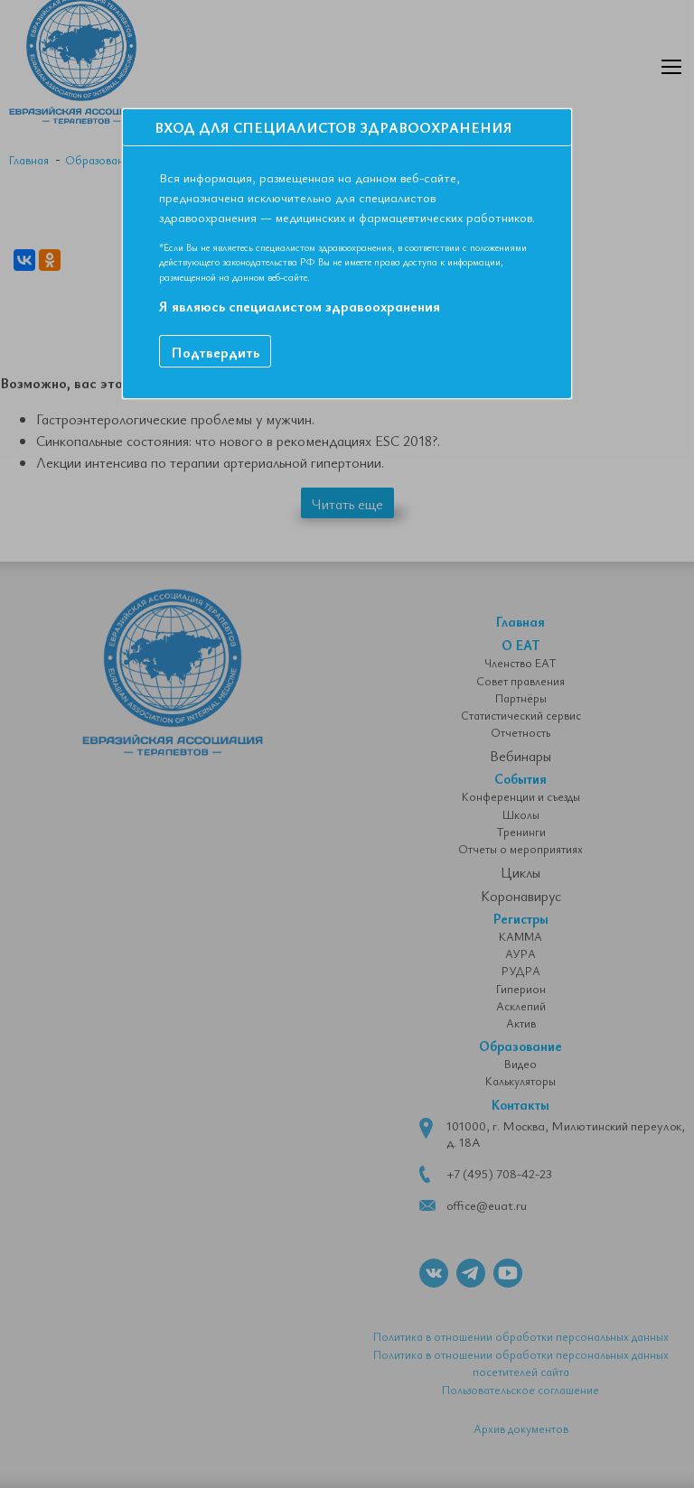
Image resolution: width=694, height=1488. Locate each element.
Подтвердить (215, 352)
